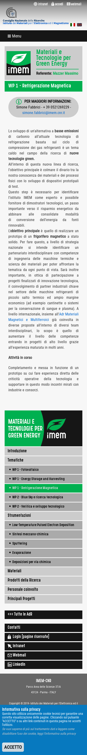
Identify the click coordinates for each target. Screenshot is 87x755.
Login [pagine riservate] (28, 637)
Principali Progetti (21, 599)
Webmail (17, 655)
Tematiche (15, 460)
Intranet (16, 646)
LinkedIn (16, 665)
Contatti (14, 627)
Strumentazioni (19, 516)
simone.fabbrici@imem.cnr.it (43, 113)
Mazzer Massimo (65, 73)
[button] (15, 35)
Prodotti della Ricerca (24, 580)
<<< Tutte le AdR (20, 614)
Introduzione (17, 451)
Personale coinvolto (23, 590)
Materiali (14, 571)
